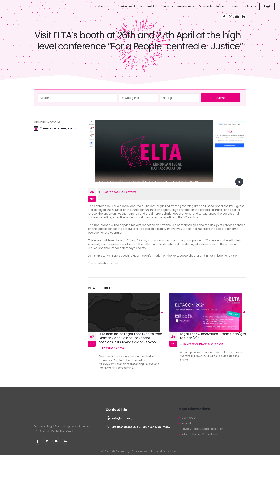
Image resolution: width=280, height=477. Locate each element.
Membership (128, 6)
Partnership (149, 6)
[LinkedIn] (243, 16)
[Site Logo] (79, 6)
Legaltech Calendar (212, 6)
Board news (111, 192)
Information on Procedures (199, 434)
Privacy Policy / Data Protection (203, 429)
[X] (230, 16)
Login (267, 6)
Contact (234, 6)
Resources (186, 6)
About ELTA (107, 6)
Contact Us (189, 418)
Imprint (186, 423)
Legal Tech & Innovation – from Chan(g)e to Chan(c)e (213, 335)
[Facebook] (224, 16)
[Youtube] (236, 16)
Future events (127, 192)
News (168, 6)
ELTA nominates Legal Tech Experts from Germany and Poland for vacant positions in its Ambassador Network (130, 337)
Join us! (251, 6)
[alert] (57, 128)
